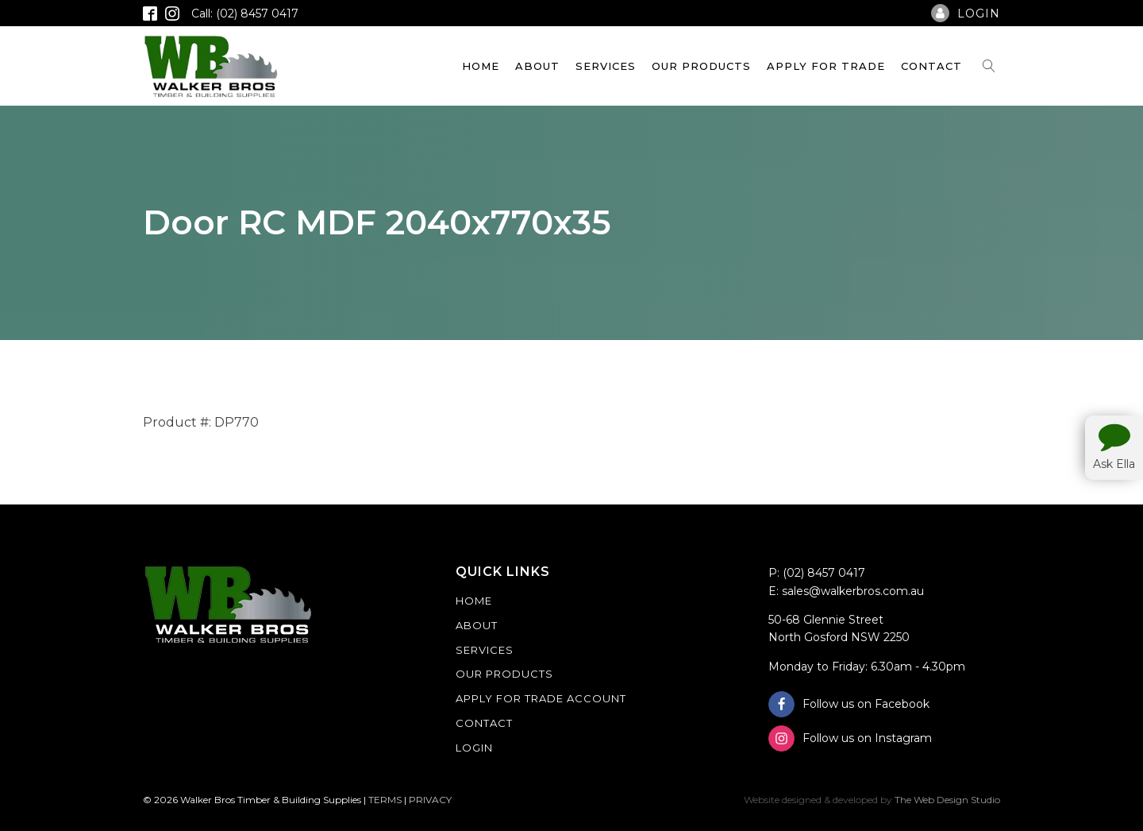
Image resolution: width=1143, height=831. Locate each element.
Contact (931, 66)
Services (605, 66)
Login (474, 747)
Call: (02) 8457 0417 (244, 13)
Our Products (701, 66)
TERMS (385, 800)
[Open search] (989, 66)
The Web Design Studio (947, 800)
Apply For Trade (826, 66)
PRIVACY (430, 800)
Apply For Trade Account (541, 698)
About (537, 66)
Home (480, 66)
